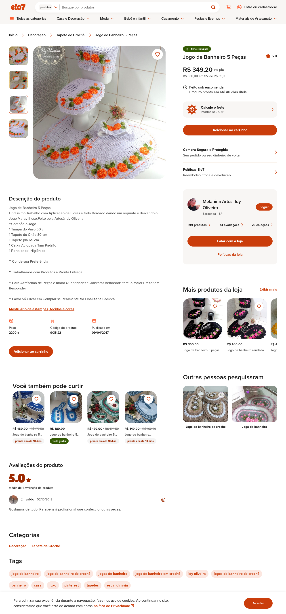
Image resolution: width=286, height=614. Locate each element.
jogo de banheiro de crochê (68, 573)
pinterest (71, 585)
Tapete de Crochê (74, 35)
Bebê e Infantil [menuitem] (137, 18)
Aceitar (258, 603)
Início (17, 35)
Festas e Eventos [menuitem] (209, 18)
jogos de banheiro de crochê (236, 573)
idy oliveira (197, 573)
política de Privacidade (114, 605)
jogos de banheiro (113, 573)
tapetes (93, 585)
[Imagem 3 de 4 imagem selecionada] (18, 104)
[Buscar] (136, 7)
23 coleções (262, 225)
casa (38, 585)
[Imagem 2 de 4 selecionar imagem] (18, 80)
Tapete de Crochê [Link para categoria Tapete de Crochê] (46, 546)
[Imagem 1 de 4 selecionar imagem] (18, 55)
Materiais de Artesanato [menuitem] (256, 18)
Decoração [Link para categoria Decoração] (17, 546)
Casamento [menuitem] (172, 18)
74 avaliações (231, 225)
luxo (53, 585)
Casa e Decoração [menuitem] (73, 18)
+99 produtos (198, 225)
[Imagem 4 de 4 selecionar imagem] (18, 128)
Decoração (40, 35)
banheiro (19, 585)
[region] (230, 325)
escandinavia (117, 585)
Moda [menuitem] (107, 18)
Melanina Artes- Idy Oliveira (222, 204)
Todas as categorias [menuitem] (31, 18)
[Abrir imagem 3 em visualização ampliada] (99, 112)
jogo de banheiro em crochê (157, 573)
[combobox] (48, 7)
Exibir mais (268, 289)
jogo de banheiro (25, 573)
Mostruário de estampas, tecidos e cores (41, 309)
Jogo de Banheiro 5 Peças (116, 35)
